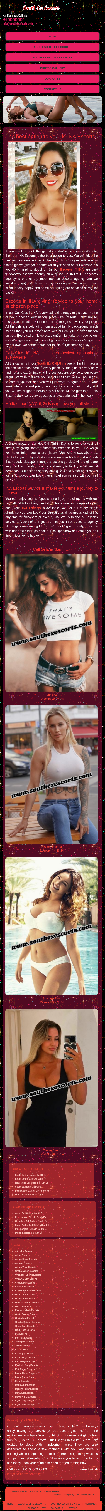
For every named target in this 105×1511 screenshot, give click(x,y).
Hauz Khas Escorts (25, 1330)
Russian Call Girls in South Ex (30, 1217)
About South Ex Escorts (52, 46)
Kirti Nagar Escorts (25, 1369)
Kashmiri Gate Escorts (26, 1365)
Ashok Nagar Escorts (26, 1259)
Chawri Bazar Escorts (26, 1279)
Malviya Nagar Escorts (26, 1389)
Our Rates (52, 78)
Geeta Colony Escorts (26, 1314)
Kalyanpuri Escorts (25, 1353)
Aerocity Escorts (23, 1251)
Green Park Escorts (25, 1326)
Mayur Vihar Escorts (25, 1397)
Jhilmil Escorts (22, 1345)
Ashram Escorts (23, 1263)
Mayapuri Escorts (24, 1393)
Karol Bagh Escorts (25, 1361)
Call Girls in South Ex (85, 1495)
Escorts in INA (72, 269)
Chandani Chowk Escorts (28, 1275)
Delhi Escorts (22, 1381)
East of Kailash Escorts (27, 1310)
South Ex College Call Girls (29, 1179)
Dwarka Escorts (23, 1306)
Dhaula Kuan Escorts (26, 1298)
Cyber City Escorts (24, 1400)
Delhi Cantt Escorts (25, 1294)
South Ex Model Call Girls (28, 1187)
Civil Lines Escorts (24, 1286)
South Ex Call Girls (51, 363)
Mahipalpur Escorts (25, 1385)
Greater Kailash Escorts (27, 1322)
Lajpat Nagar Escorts (26, 1373)
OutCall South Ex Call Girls (29, 1194)
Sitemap (73, 1508)
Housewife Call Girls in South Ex (31, 1183)
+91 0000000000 (13, 19)
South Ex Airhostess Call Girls (30, 1175)
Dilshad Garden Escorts (27, 1302)
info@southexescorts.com (18, 23)
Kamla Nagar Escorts (26, 1357)
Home (52, 36)
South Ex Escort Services (52, 57)
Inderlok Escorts (23, 1338)
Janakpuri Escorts (24, 1342)
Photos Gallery (52, 68)
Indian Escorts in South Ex (28, 1233)
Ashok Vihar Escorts (25, 1267)
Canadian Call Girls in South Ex (31, 1221)
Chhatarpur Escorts (25, 1283)
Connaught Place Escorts (28, 1290)
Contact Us (52, 89)
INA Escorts (31, 508)
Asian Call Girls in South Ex (29, 1213)
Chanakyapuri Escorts (26, 1271)
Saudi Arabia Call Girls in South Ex (33, 1225)
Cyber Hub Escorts (25, 1404)
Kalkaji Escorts (23, 1349)
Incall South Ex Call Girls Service (32, 1191)
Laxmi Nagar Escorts (25, 1377)
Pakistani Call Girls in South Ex (31, 1229)
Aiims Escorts (22, 1255)
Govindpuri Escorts (25, 1318)
